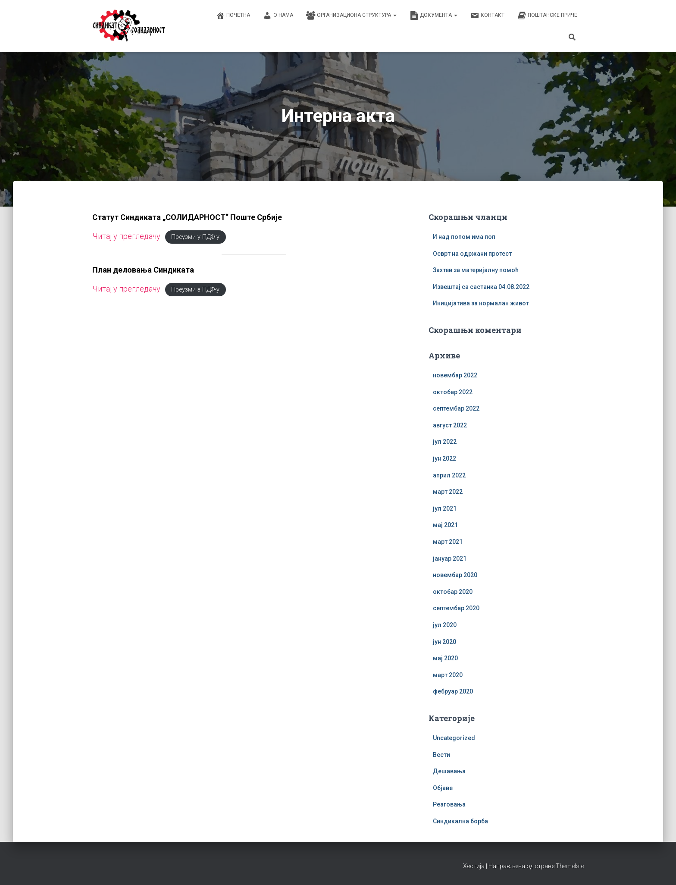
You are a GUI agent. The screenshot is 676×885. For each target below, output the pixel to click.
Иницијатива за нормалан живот (481, 303)
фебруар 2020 (453, 691)
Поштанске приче (547, 15)
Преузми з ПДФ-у (195, 289)
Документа (433, 15)
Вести (441, 754)
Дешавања (449, 771)
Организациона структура (351, 15)
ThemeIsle (570, 866)
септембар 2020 (456, 608)
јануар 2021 (449, 558)
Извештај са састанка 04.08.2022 (481, 286)
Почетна (233, 15)
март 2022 (448, 491)
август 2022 (450, 425)
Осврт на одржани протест (472, 253)
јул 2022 (445, 441)
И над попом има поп (464, 236)
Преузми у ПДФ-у (195, 237)
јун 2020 (444, 641)
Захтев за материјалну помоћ (476, 270)
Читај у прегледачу (126, 236)
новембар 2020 (455, 574)
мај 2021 (445, 524)
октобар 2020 (453, 591)
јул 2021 (445, 508)
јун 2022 (444, 458)
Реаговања (449, 804)
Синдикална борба (460, 821)
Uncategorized (454, 737)
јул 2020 (445, 624)
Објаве (443, 788)
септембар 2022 (456, 408)
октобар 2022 (453, 392)
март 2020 (448, 675)
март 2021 (448, 541)
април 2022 (449, 475)
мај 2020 (445, 658)
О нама (278, 15)
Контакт (487, 15)
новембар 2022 (455, 375)
